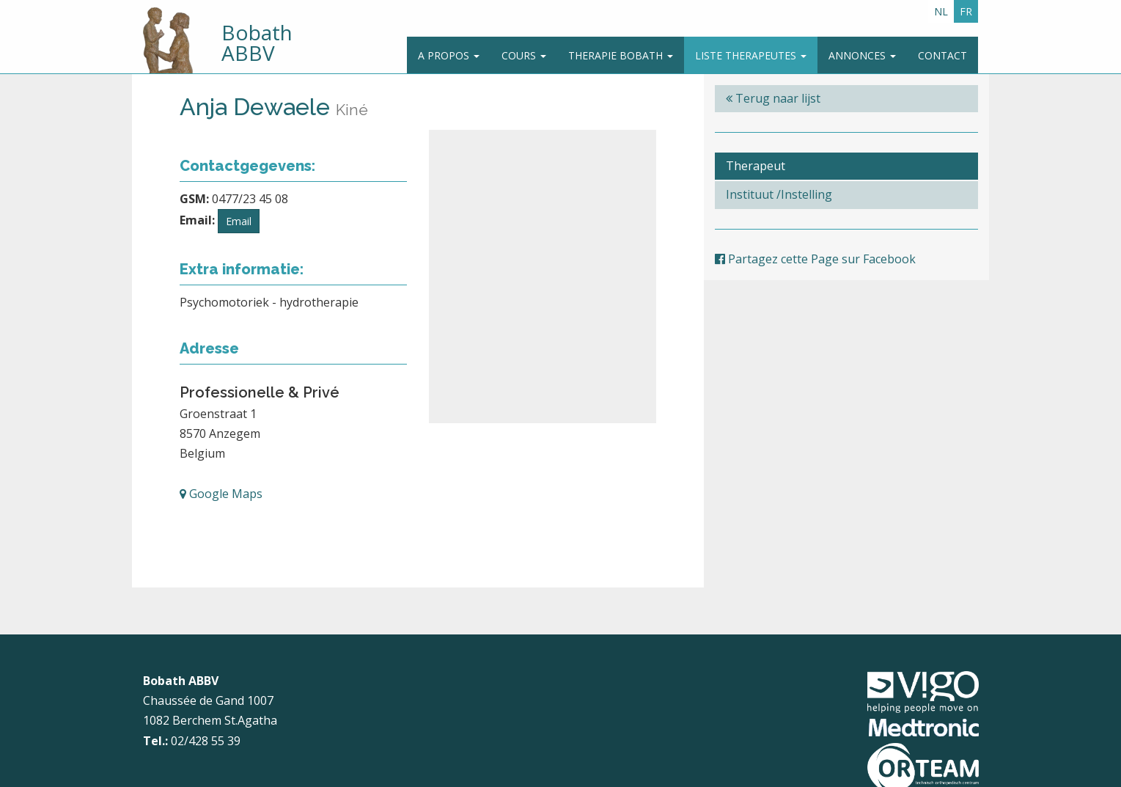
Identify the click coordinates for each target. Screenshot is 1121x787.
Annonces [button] (862, 55)
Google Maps (221, 494)
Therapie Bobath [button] (620, 55)
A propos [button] (448, 55)
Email (238, 221)
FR (966, 11)
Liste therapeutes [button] (750, 55)
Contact (942, 55)
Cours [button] (523, 55)
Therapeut (755, 166)
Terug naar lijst (773, 98)
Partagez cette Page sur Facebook (815, 259)
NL (941, 11)
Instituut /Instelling (779, 194)
